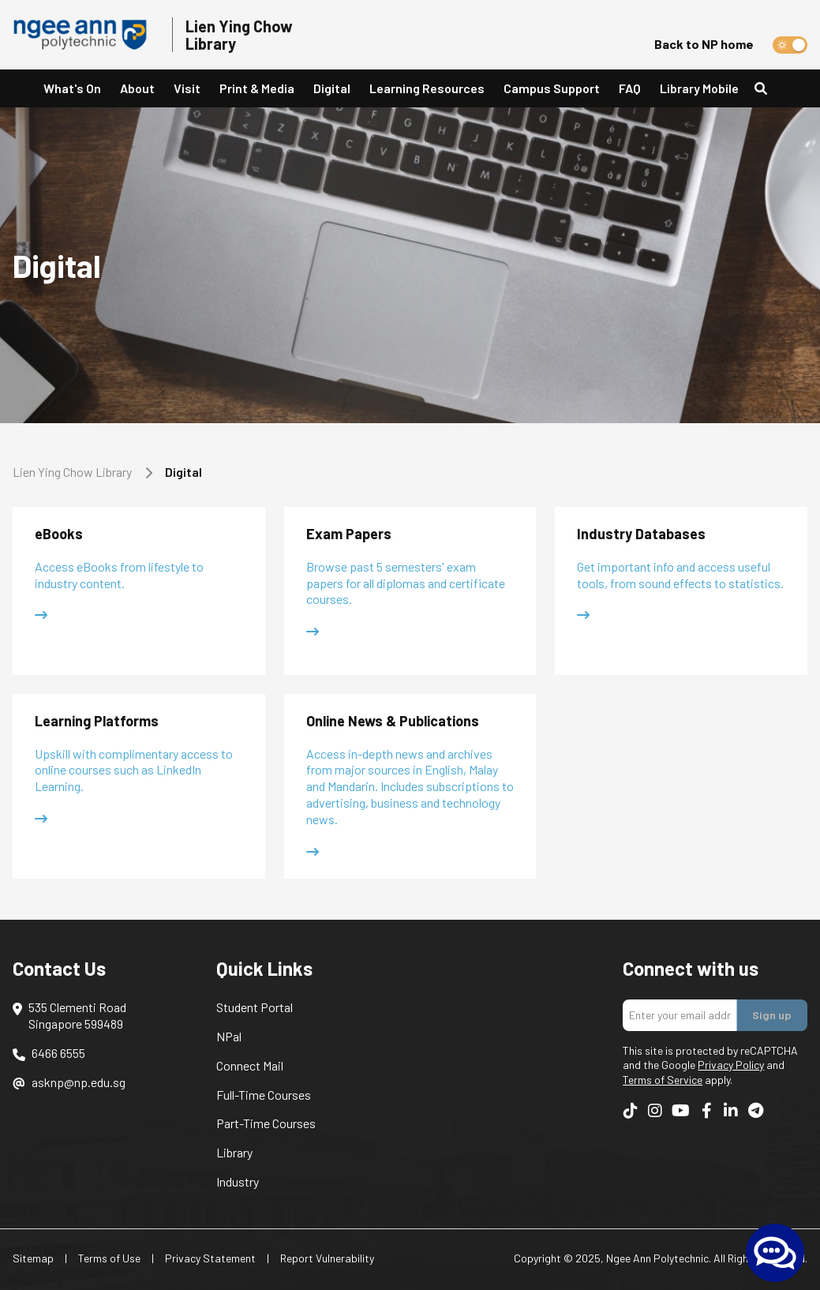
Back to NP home (704, 43)
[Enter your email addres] (680, 1015)
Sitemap (33, 1258)
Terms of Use (109, 1258)
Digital (331, 88)
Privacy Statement (210, 1258)
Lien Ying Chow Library (72, 471)
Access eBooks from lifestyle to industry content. (119, 575)
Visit (187, 88)
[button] (137, 88)
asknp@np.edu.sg (78, 1081)
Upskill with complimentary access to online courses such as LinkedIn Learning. (134, 770)
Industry (237, 1181)
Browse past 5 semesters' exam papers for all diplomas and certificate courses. (405, 583)
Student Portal (254, 1006)
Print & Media (256, 88)
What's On (72, 88)
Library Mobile (699, 88)
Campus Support (552, 88)
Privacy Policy (731, 1064)
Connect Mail (249, 1065)
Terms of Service (662, 1079)
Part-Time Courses (266, 1123)
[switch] (790, 45)
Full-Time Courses (263, 1094)
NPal (229, 1036)
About (137, 88)
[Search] (767, 88)
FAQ (630, 88)
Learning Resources (427, 88)
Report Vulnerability (327, 1258)
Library (234, 1152)
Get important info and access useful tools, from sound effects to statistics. (680, 575)
